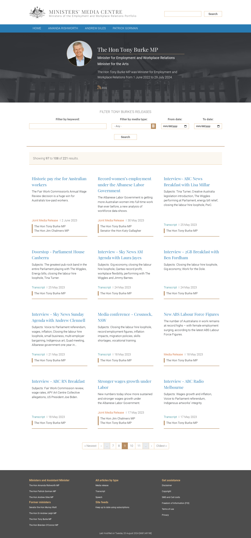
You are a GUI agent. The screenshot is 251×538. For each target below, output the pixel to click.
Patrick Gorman (125, 28)
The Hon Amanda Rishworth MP (44, 485)
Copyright (166, 491)
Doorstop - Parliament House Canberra (59, 272)
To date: (208, 119)
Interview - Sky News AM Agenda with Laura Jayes (125, 272)
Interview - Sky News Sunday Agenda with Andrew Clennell (59, 337)
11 (140, 445)
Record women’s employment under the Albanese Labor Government (125, 204)
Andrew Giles (95, 28)
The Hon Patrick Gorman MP (42, 491)
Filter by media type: (133, 119)
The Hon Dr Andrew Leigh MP (43, 513)
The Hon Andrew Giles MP (41, 497)
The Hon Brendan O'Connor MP (43, 525)
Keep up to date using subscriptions (112, 507)
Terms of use (168, 509)
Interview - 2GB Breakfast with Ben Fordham (191, 272)
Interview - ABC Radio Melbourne (191, 402)
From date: (175, 119)
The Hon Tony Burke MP (40, 519)
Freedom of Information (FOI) (175, 503)
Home (37, 28)
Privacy (165, 515)
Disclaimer (167, 485)
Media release (102, 485)
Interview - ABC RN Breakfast (59, 402)
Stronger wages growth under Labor (125, 402)
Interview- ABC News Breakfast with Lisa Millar (191, 204)
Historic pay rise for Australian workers (59, 204)
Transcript (100, 491)
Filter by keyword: (68, 119)
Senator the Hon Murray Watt (43, 507)
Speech (99, 497)
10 (132, 445)
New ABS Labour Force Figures (191, 337)
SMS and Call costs (171, 497)
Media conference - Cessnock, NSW (125, 337)
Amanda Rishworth (63, 28)
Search (213, 14)
